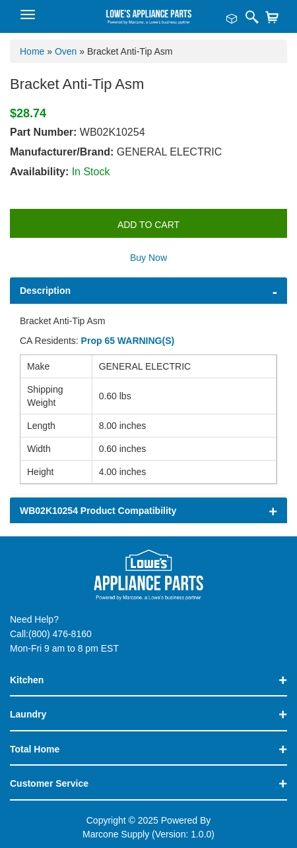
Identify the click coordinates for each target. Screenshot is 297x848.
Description (45, 290)
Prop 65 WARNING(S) (128, 340)
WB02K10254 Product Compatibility (98, 510)
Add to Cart (148, 224)
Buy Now (148, 257)
